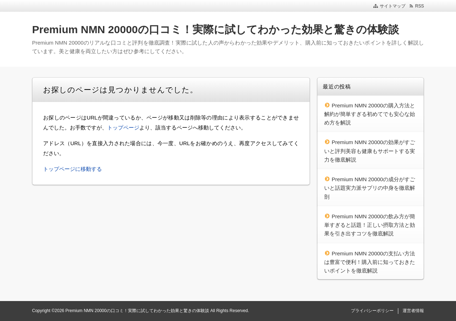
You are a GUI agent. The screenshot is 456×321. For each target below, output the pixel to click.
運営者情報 (413, 310)
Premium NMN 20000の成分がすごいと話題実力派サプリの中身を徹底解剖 (369, 188)
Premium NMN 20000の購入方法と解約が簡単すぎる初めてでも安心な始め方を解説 (369, 114)
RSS (419, 6)
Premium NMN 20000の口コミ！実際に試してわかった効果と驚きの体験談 (215, 29)
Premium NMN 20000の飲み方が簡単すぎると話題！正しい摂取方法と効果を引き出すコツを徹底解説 (369, 225)
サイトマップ (392, 6)
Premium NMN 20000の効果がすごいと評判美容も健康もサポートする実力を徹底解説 (369, 151)
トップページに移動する (72, 169)
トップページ (123, 127)
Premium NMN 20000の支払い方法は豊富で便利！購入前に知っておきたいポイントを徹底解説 (369, 262)
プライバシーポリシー (372, 310)
